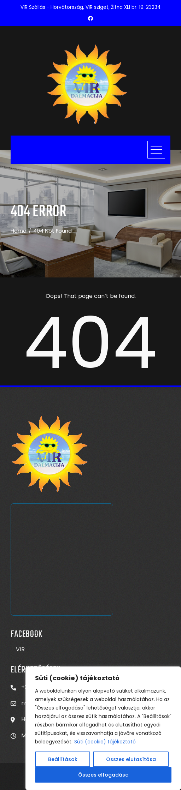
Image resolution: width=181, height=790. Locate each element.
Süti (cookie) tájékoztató (105, 741)
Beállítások (62, 759)
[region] (103, 728)
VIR (20, 649)
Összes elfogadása (103, 774)
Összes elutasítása (131, 759)
